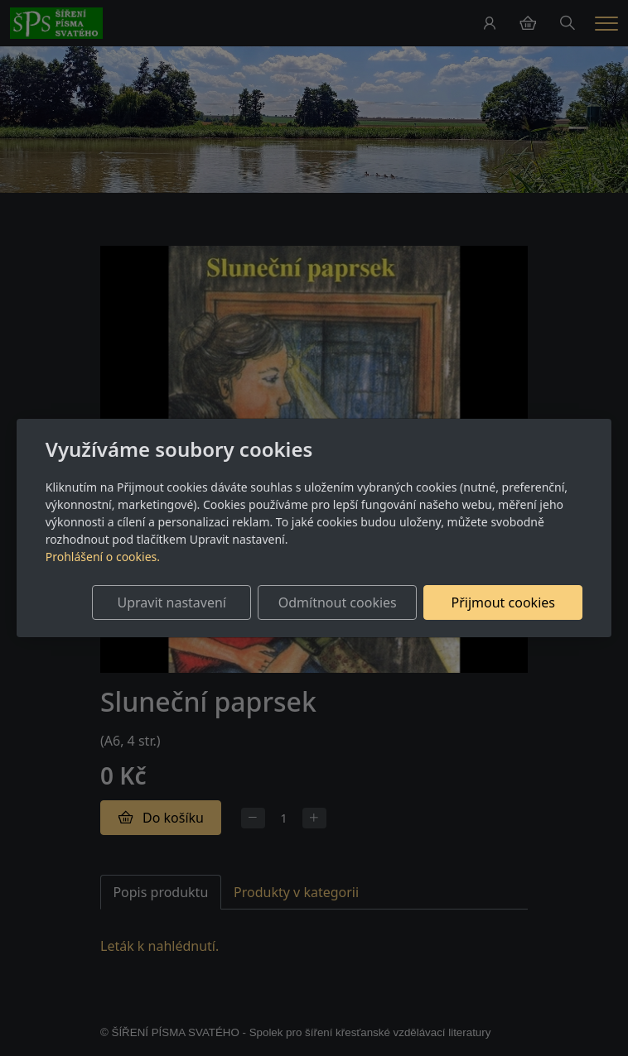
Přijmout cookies (503, 602)
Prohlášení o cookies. (103, 556)
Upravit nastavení (172, 602)
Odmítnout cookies (337, 602)
